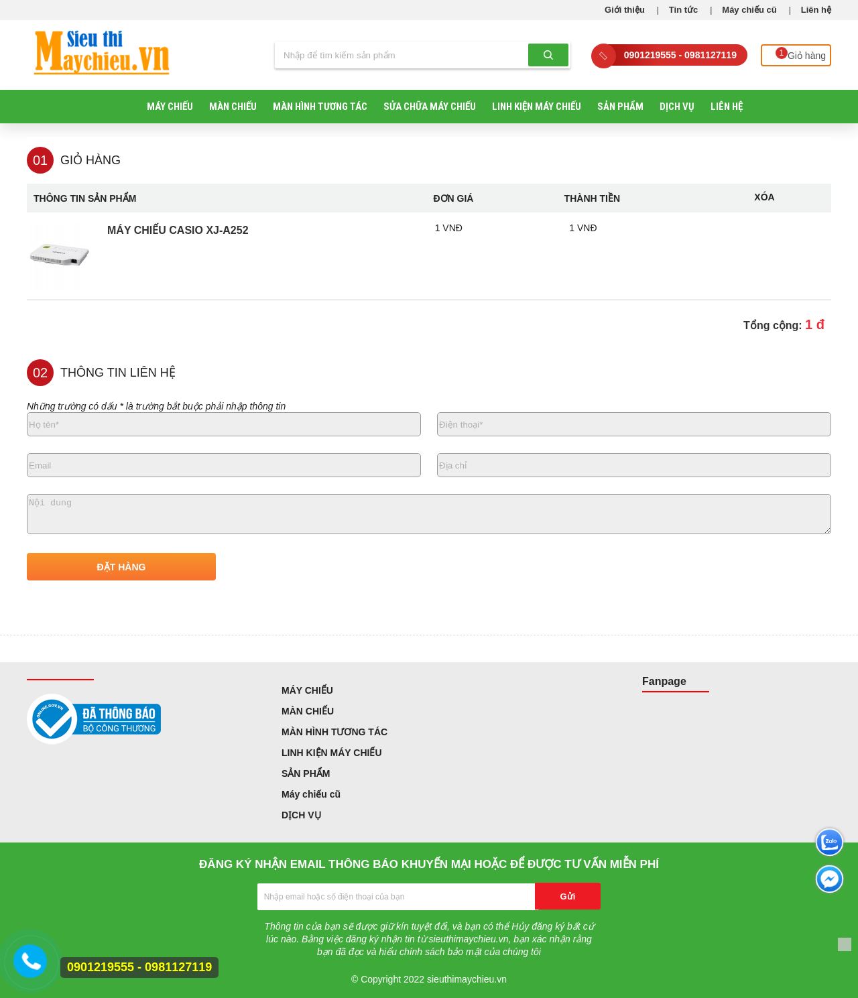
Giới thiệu (625, 10)
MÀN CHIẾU (233, 107)
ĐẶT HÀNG (121, 567)
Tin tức (683, 10)
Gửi (568, 896)
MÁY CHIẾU (170, 107)
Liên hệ (816, 10)
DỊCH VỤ (677, 107)
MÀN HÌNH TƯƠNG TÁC (320, 107)
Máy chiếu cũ (749, 10)
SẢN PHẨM (620, 107)
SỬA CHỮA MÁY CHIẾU (429, 107)
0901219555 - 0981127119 (680, 55)
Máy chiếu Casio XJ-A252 (178, 230)
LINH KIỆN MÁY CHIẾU (536, 107)
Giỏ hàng (803, 54)
